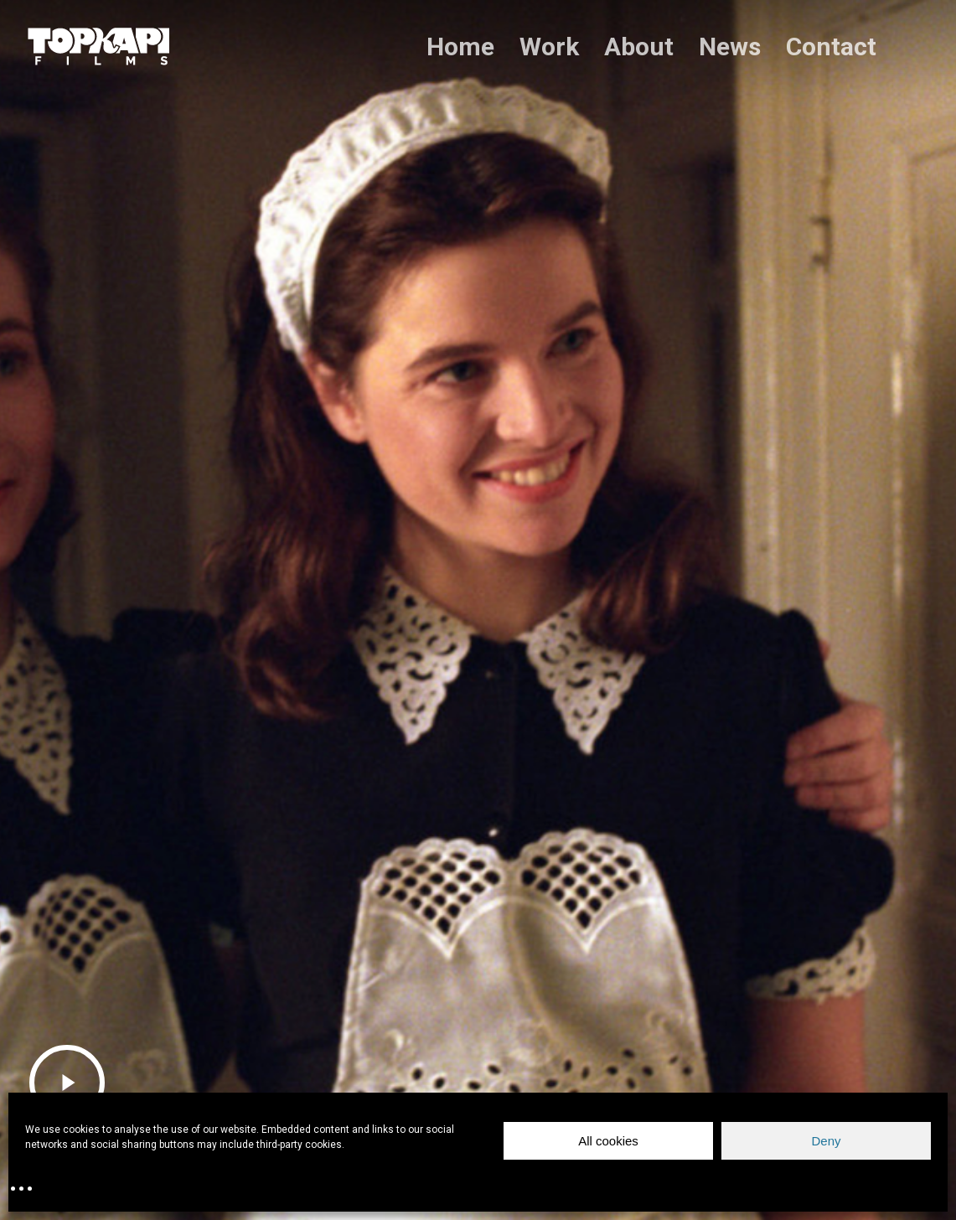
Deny (825, 1141)
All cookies (608, 1141)
